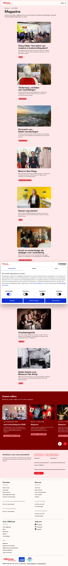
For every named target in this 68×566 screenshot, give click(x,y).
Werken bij (5, 531)
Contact (37, 496)
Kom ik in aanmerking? (8, 504)
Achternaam (53, 458)
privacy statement (37, 283)
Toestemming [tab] (11, 268)
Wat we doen (6, 487)
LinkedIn (38, 529)
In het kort (37, 487)
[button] (65, 444)
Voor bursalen (38, 494)
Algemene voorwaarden (9, 545)
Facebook (38, 524)
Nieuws (4, 533)
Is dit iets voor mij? (39, 504)
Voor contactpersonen (40, 492)
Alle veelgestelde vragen (9, 494)
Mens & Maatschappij (52, 454)
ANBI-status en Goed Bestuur (10, 548)
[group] (14, 423)
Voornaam (37, 458)
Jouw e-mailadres (39, 465)
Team (4, 529)
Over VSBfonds (7, 527)
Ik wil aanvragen (39, 506)
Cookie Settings (41, 563)
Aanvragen (5, 490)
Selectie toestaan (34, 300)
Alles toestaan (56, 300)
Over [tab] (56, 268)
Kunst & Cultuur (39, 454)
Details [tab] (34, 268)
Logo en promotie (7, 552)
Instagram (38, 527)
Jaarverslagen (6, 536)
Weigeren (12, 300)
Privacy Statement (32, 563)
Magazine (5, 543)
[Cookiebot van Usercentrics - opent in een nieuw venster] (59, 264)
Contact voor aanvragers (9, 496)
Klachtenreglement (8, 550)
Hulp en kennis (6, 492)
